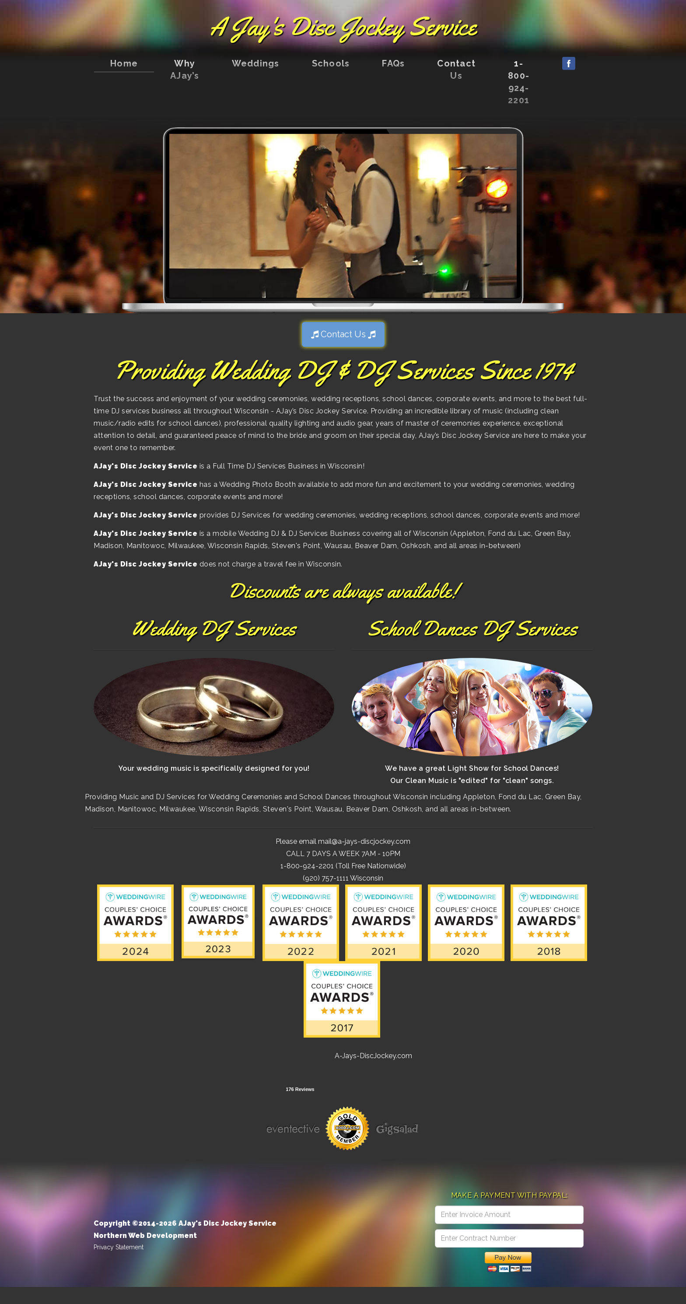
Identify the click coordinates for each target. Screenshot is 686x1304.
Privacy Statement (119, 1247)
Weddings (256, 63)
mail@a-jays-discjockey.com (364, 841)
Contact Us (456, 69)
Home (124, 63)
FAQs (393, 63)
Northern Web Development (145, 1235)
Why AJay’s (185, 69)
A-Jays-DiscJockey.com (373, 1056)
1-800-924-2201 (518, 81)
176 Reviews (300, 1089)
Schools (331, 63)
